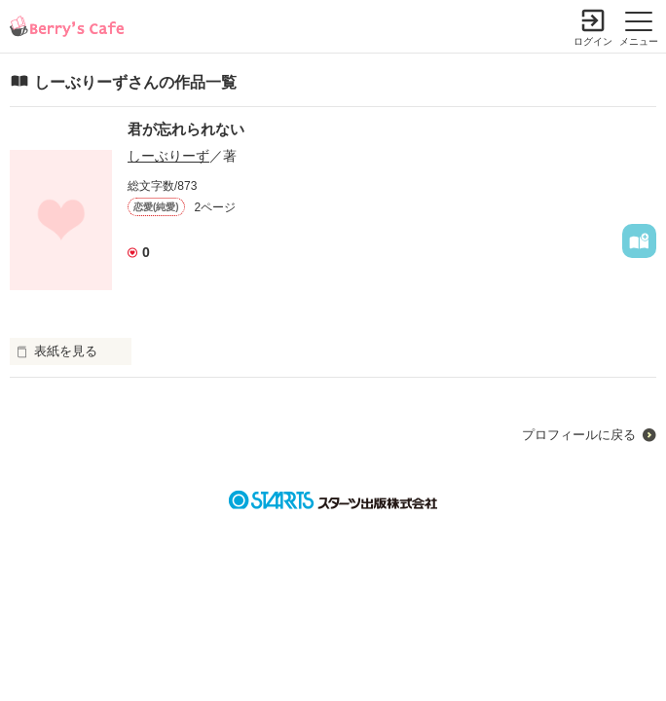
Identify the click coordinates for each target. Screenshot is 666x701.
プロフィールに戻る (579, 434)
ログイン (593, 41)
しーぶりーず (168, 156)
